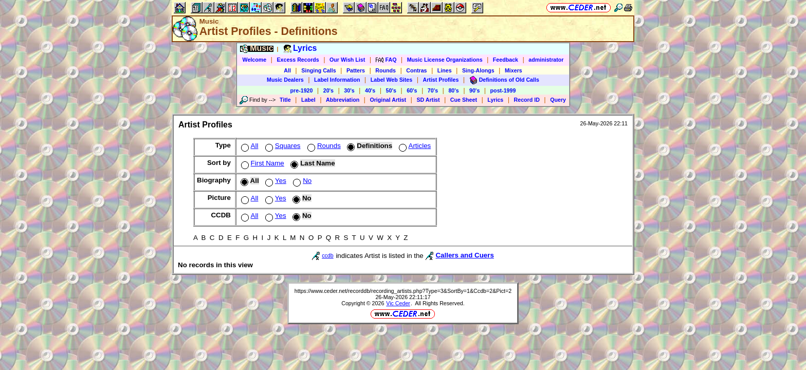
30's (349, 90)
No (301, 180)
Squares (282, 146)
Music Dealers (285, 80)
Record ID (527, 100)
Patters (355, 70)
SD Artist (427, 100)
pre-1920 (301, 90)
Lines (444, 70)
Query (558, 100)
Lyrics (495, 100)
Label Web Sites (392, 80)
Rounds (385, 70)
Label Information (337, 80)
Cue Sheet (463, 100)
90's (474, 90)
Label (308, 100)
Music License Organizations (445, 60)
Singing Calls (318, 70)
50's (391, 90)
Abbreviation (342, 100)
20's (328, 90)
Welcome (255, 60)
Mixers (513, 70)
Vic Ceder (398, 303)
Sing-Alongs (478, 70)
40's (370, 90)
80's (453, 90)
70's (433, 90)
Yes (274, 180)
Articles (414, 146)
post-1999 (503, 90)
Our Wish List (347, 60)
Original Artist (388, 100)
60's (412, 90)
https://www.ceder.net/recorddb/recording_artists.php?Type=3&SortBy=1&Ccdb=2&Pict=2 (403, 291)
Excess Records (298, 60)
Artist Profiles (441, 80)
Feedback (505, 60)
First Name (261, 163)
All (287, 70)
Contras (416, 70)
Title (285, 100)
